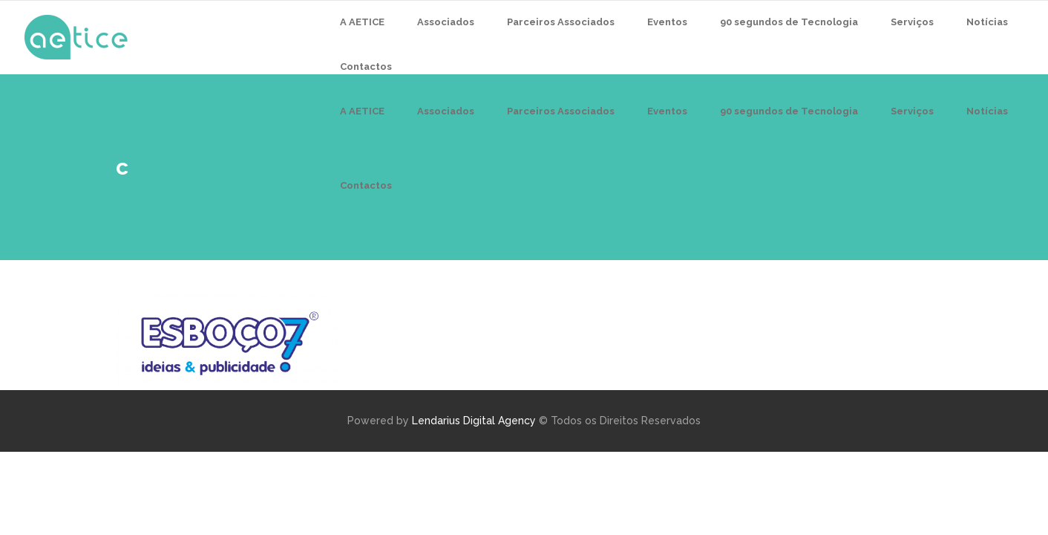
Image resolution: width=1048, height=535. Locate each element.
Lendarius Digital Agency (474, 421)
